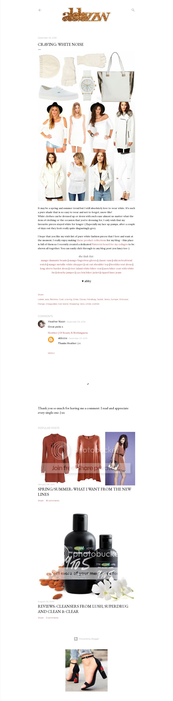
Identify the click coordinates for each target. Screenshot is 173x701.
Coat (61, 299)
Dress (75, 299)
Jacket (100, 299)
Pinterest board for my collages (110, 244)
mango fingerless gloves (83, 260)
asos (47, 299)
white (88, 304)
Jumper (114, 299)
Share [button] (40, 294)
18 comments (52, 500)
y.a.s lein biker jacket (87, 272)
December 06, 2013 (76, 321)
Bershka (54, 299)
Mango (41, 304)
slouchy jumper (65, 272)
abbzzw (62, 338)
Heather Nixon (56, 321)
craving (68, 299)
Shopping (74, 304)
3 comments (52, 617)
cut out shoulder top (97, 264)
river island (63, 304)
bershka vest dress (121, 264)
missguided (51, 304)
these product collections (91, 240)
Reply (51, 353)
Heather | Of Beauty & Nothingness (68, 332)
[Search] (133, 9)
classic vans (105, 260)
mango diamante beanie (54, 260)
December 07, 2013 (78, 338)
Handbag (91, 299)
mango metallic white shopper (65, 264)
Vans (82, 304)
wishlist (95, 304)
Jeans (107, 299)
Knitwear (123, 299)
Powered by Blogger (86, 639)
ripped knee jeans (111, 272)
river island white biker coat (86, 268)
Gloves (82, 299)
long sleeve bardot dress (54, 268)
